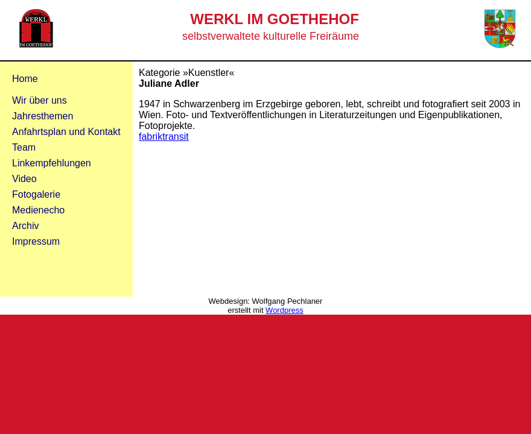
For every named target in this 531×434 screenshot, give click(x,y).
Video (24, 179)
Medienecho (38, 210)
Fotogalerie (36, 194)
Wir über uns (39, 100)
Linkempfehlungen (51, 163)
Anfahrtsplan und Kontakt (66, 132)
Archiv (25, 226)
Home (25, 79)
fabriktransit (164, 136)
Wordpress (285, 310)
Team (24, 147)
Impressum (36, 241)
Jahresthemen (42, 116)
